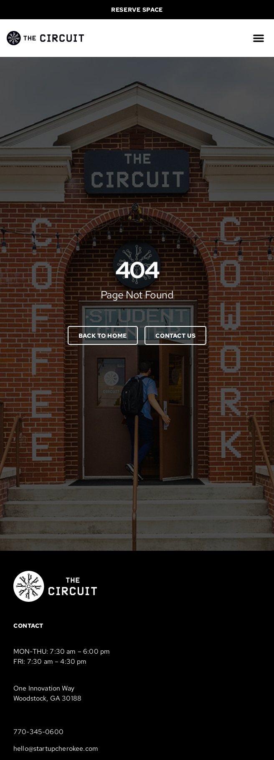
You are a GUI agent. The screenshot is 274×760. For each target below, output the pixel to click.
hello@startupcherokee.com (55, 748)
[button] (258, 38)
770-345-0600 (38, 731)
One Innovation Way (43, 688)
